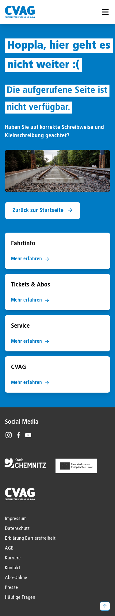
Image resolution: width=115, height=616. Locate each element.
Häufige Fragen (20, 597)
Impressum (16, 518)
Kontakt (12, 568)
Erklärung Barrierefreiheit (30, 538)
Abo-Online (16, 577)
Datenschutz (17, 528)
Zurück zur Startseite (43, 210)
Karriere (13, 558)
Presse (11, 587)
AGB (9, 548)
